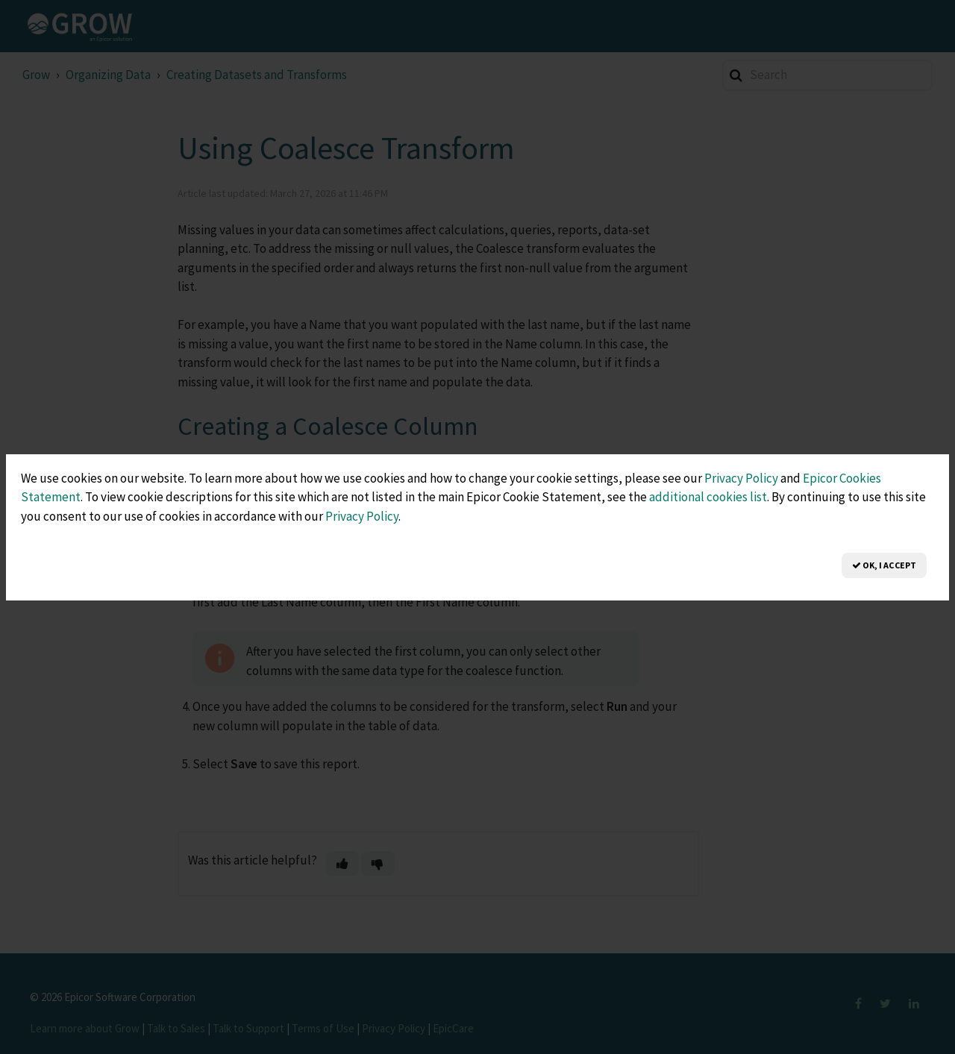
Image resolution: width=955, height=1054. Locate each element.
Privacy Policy (741, 478)
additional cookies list (708, 497)
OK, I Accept (884, 565)
